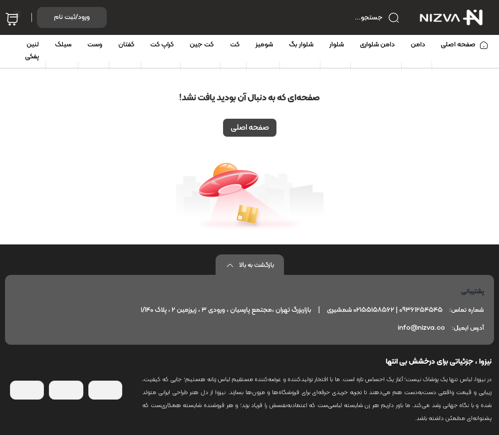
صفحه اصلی (250, 128)
